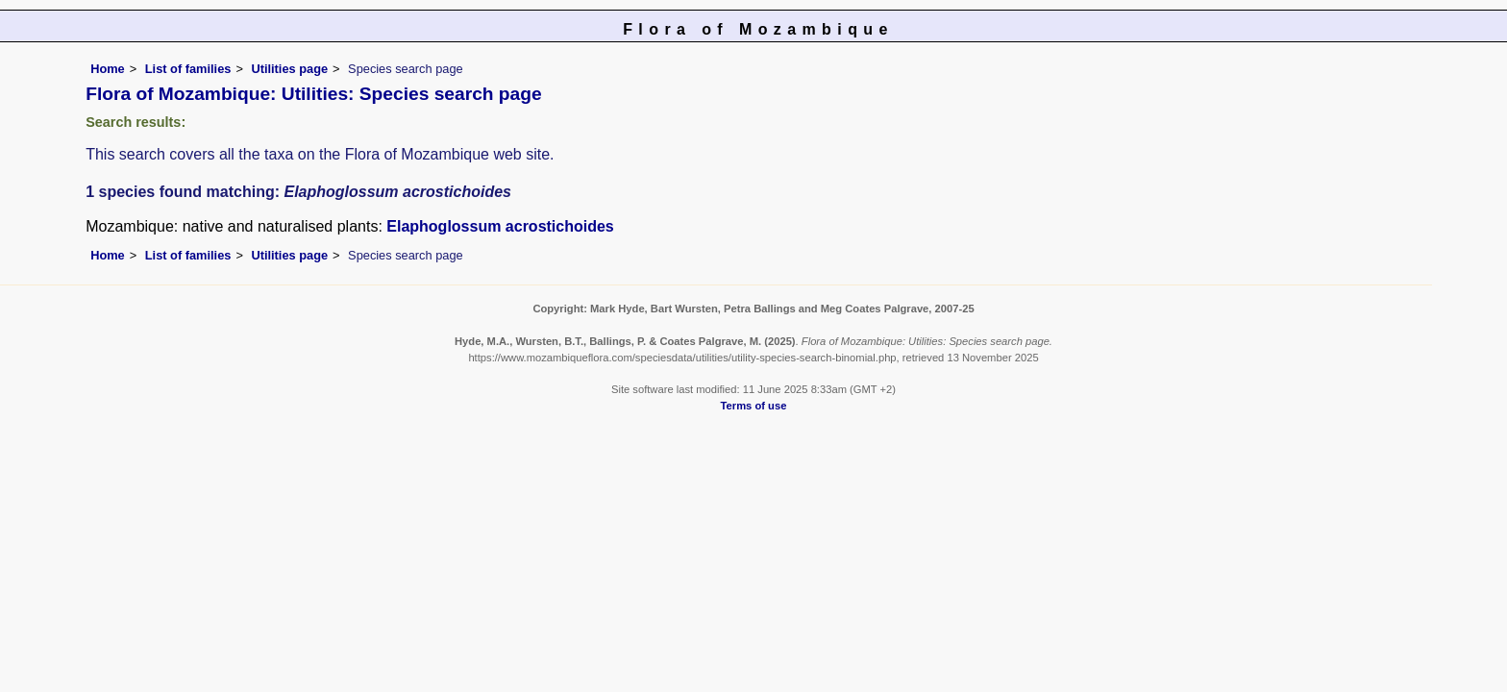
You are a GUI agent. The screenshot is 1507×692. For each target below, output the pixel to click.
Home (107, 69)
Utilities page (289, 69)
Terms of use (754, 405)
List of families (188, 69)
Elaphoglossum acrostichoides (500, 226)
